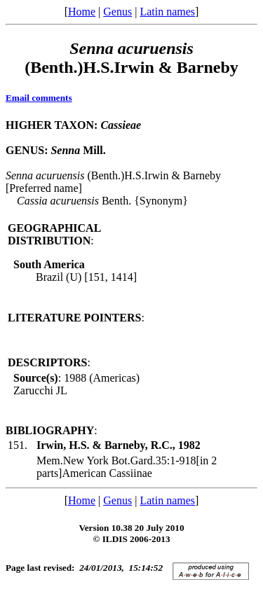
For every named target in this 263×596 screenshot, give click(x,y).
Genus (117, 12)
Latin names (167, 12)
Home (81, 12)
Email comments (39, 97)
